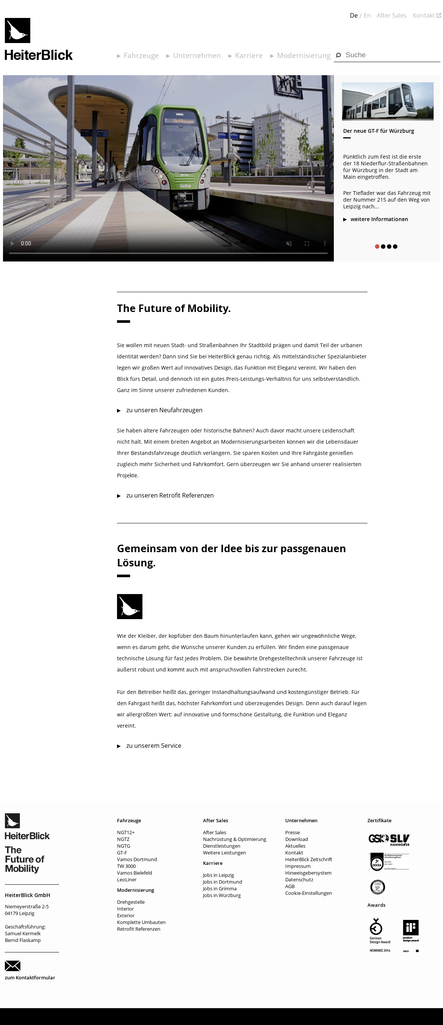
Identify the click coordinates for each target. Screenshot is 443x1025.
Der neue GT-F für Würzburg (378, 130)
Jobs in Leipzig (218, 875)
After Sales (392, 15)
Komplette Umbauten (141, 922)
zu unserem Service (153, 745)
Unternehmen (197, 55)
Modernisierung (303, 55)
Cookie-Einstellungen (308, 893)
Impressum (298, 866)
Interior (125, 908)
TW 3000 (126, 866)
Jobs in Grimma (220, 888)
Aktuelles (295, 845)
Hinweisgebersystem (308, 872)
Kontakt (424, 15)
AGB (290, 886)
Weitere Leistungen (224, 852)
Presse (292, 832)
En (367, 15)
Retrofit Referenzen (138, 928)
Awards (376, 905)
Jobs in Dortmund (222, 881)
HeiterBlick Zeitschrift (308, 859)
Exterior (126, 915)
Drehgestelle (131, 902)
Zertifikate (379, 820)
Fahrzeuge (141, 55)
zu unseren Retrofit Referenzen (170, 495)
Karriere (249, 55)
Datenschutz (299, 879)
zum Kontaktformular (30, 977)
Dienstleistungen (221, 845)
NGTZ (123, 839)
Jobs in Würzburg (222, 895)
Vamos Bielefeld (134, 872)
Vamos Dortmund (137, 859)
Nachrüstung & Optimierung (234, 839)
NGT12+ (126, 832)
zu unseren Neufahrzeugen (164, 410)
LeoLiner (126, 879)
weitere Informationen (379, 219)
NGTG (123, 845)
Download (296, 839)
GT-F (122, 852)
